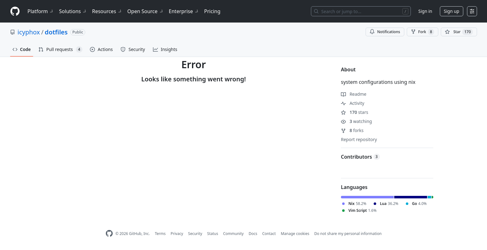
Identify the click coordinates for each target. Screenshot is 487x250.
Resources (107, 11)
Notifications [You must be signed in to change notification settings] (385, 31)
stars (354, 112)
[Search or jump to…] (361, 11)
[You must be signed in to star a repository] (459, 32)
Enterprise (184, 11)
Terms (160, 233)
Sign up (451, 11)
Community (233, 233)
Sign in (425, 11)
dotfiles (56, 32)
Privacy (177, 233)
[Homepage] (15, 11)
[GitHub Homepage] (109, 233)
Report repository (359, 139)
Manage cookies (295, 233)
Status (212, 233)
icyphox (28, 32)
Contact (269, 233)
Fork (422, 32)
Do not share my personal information (348, 233)
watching (356, 121)
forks (352, 130)
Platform (40, 11)
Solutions (73, 11)
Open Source (145, 11)
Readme (353, 94)
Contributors (360, 156)
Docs (252, 233)
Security (195, 233)
